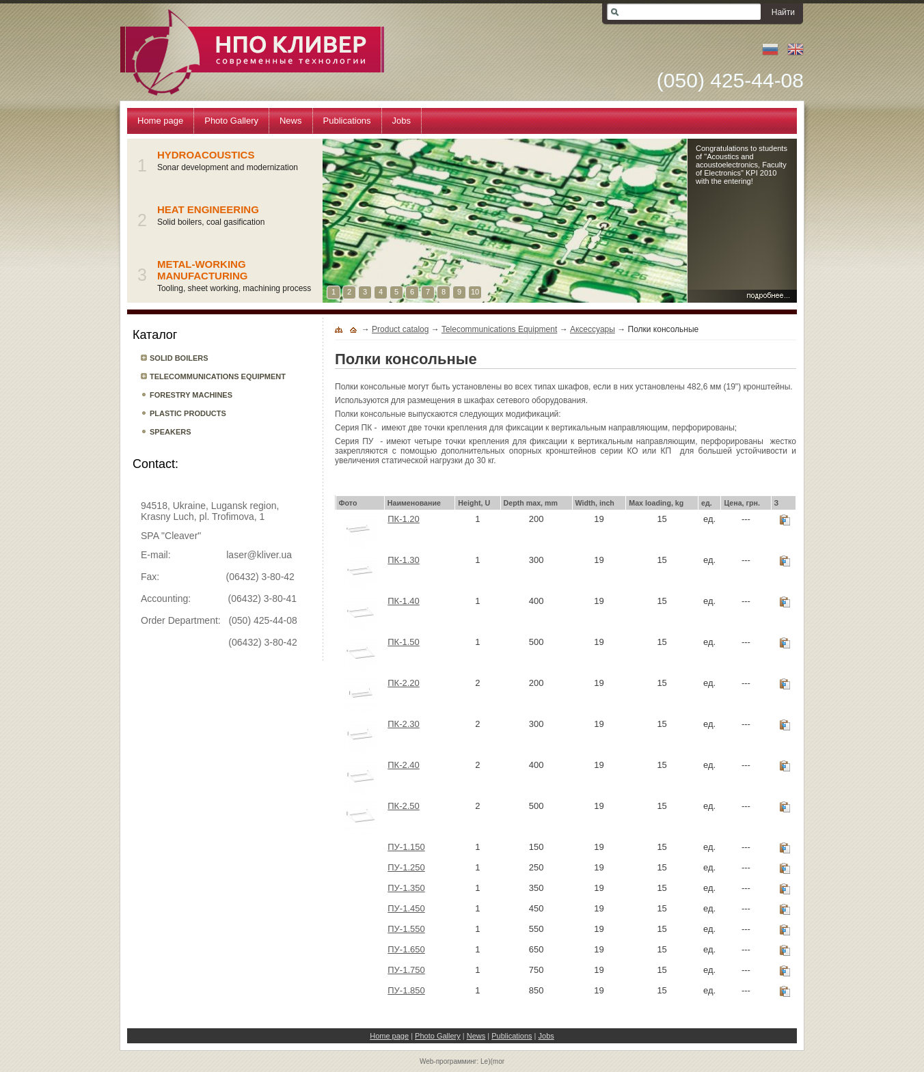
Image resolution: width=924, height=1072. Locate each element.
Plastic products (188, 413)
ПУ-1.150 (406, 847)
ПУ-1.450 (406, 908)
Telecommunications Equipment (218, 376)
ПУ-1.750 (406, 970)
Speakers (170, 432)
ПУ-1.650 (406, 949)
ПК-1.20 (404, 519)
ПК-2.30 (404, 724)
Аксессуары (592, 329)
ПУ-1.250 (406, 867)
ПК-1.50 (404, 642)
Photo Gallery (438, 1036)
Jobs (546, 1036)
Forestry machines (191, 395)
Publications (511, 1036)
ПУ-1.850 (406, 990)
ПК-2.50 (404, 806)
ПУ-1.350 (406, 888)
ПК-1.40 (404, 601)
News (476, 1036)
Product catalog (400, 329)
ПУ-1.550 (406, 929)
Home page (389, 1036)
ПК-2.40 (404, 765)
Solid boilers (179, 358)
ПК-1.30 (404, 560)
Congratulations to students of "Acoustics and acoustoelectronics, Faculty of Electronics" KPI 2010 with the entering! (741, 164)
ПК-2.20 (404, 683)
